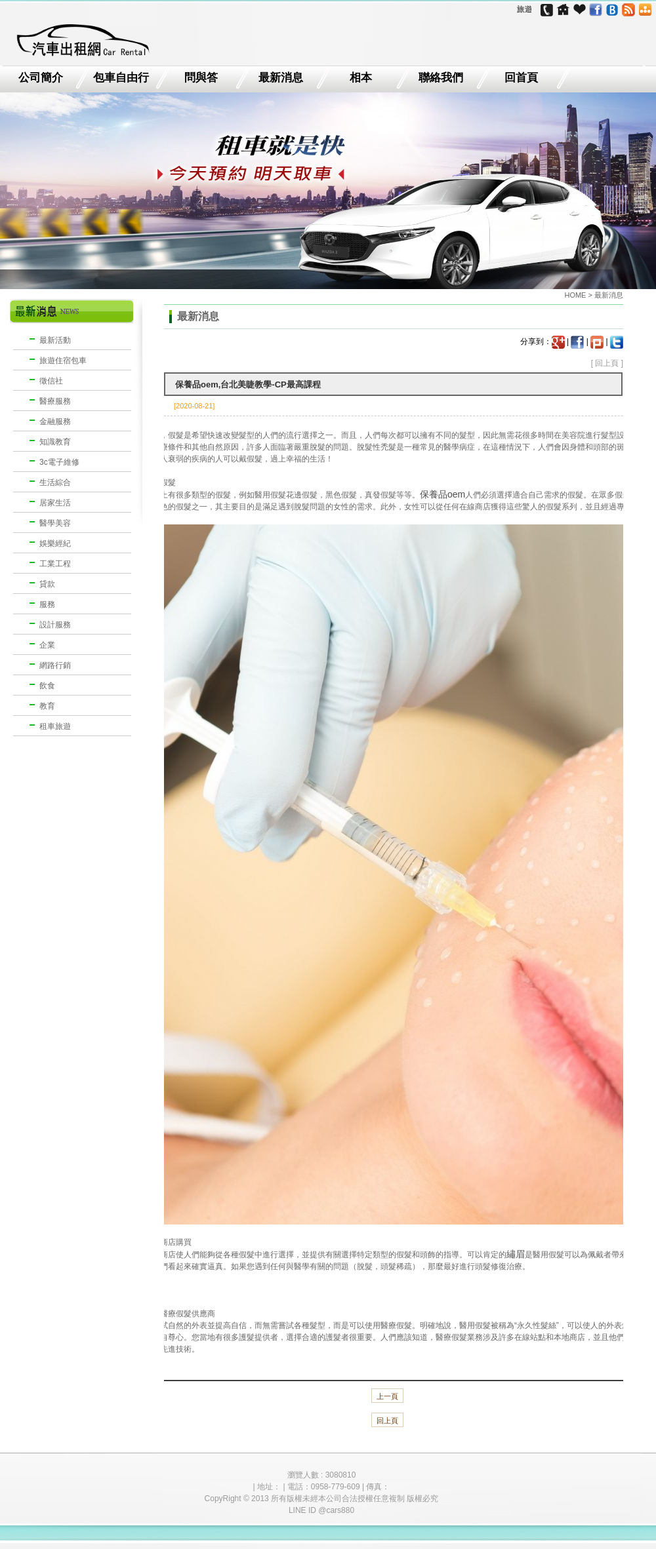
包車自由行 (121, 78)
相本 (361, 78)
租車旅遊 (55, 726)
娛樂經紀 (55, 543)
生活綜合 (55, 482)
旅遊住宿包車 (63, 360)
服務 (47, 604)
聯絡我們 (441, 78)
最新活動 (55, 340)
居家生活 (55, 502)
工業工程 (55, 563)
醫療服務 (55, 401)
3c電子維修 (59, 462)
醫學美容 (55, 523)
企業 (47, 645)
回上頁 (607, 363)
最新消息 (280, 78)
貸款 (47, 584)
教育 (47, 706)
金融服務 (55, 421)
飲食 (47, 685)
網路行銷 (55, 665)
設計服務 (55, 624)
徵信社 (51, 380)
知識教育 (55, 441)
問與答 (201, 78)
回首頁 (521, 78)
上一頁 (387, 1396)
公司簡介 (40, 78)
